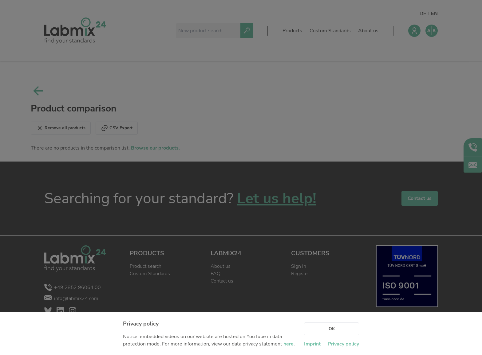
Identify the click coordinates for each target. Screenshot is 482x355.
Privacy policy (343, 344)
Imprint (312, 344)
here (288, 344)
